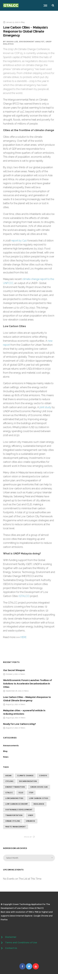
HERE (23, 637)
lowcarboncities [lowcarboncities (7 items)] (14, 798)
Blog (5, 751)
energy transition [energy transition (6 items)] (15, 787)
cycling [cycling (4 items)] (9, 781)
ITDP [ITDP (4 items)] (31, 793)
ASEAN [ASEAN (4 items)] (8, 776)
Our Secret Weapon (14, 670)
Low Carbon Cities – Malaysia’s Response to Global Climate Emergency (25, 31)
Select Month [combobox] (12, 858)
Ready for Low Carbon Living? (19, 723)
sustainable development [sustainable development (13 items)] (18, 810)
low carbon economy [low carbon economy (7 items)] (16, 804)
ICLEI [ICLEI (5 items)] (21, 793)
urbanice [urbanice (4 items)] (30, 821)
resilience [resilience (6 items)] (39, 804)
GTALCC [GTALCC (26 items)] (9, 793)
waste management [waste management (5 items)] (15, 827)
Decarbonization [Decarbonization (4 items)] (28, 781)
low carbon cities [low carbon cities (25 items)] (38, 798)
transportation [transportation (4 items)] (13, 815)
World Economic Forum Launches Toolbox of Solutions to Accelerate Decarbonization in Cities (27, 683)
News (5, 757)
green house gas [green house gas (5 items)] (39, 787)
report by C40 (19, 240)
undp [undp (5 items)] (30, 815)
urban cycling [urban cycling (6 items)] (12, 821)
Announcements (11, 745)
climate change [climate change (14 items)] (25, 776)
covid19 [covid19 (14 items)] (43, 776)
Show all (29, 837)
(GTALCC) (24, 596)
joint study (45, 407)
